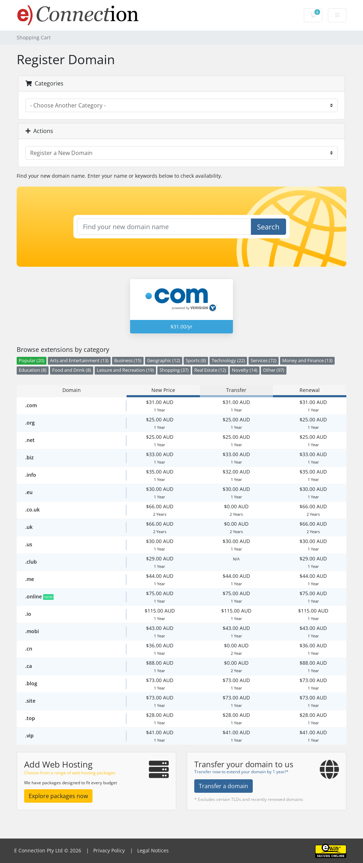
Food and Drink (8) (71, 370)
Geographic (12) (163, 361)
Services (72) (264, 361)
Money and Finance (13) (307, 361)
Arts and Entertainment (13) (79, 361)
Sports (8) (196, 361)
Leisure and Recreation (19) (125, 370)
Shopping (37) (174, 370)
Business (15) (127, 361)
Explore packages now (58, 796)
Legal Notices (152, 850)
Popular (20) (31, 361)
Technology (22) (228, 361)
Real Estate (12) (210, 370)
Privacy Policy (108, 850)
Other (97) (273, 370)
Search (268, 227)
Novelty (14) (244, 370)
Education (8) (32, 370)
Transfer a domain (223, 786)
